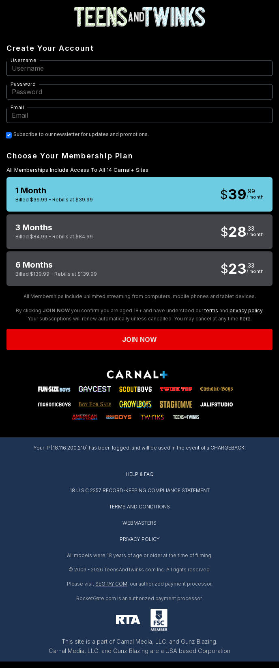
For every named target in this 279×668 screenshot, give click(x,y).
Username (23, 60)
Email (17, 107)
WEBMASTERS (139, 523)
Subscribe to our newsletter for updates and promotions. (81, 134)
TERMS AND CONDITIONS (139, 507)
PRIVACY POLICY (140, 539)
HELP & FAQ (140, 474)
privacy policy (246, 310)
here (245, 319)
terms (211, 310)
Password (23, 84)
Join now (139, 339)
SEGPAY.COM (111, 584)
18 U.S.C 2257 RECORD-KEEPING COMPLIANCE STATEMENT (140, 490)
